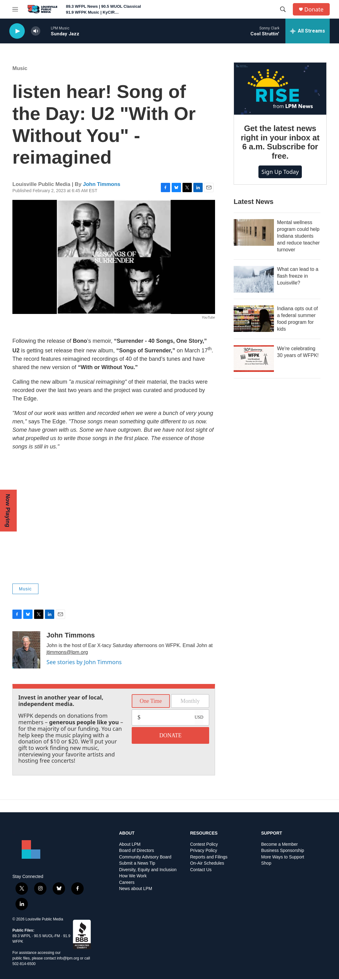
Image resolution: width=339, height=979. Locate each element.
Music (19, 68)
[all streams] (307, 31)
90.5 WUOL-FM (47, 936)
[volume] (35, 31)
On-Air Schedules (207, 863)
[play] (17, 31)
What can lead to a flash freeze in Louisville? (297, 276)
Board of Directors (136, 850)
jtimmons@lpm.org (67, 652)
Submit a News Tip (137, 863)
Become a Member (279, 844)
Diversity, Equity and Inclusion (148, 869)
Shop (266, 863)
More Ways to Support (282, 857)
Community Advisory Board (145, 857)
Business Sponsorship (282, 850)
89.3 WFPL (21, 936)
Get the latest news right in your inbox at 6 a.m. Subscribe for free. (280, 142)
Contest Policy (204, 844)
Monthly (190, 701)
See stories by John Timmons (84, 662)
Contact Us (200, 869)
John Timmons (102, 184)
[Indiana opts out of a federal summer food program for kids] (254, 318)
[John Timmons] (26, 649)
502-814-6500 (24, 964)
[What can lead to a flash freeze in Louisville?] (254, 279)
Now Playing (8, 510)
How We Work (133, 876)
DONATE (170, 735)
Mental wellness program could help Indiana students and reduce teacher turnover (298, 236)
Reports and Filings (208, 857)
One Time (151, 701)
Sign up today (280, 171)
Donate (314, 9)
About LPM (129, 844)
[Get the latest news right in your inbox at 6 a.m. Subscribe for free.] (280, 89)
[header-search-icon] (283, 9)
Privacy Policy (203, 850)
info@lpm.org (68, 958)
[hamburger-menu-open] (15, 9)
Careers (126, 882)
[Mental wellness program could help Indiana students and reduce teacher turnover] (254, 232)
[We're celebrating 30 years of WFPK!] (254, 358)
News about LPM (135, 888)
